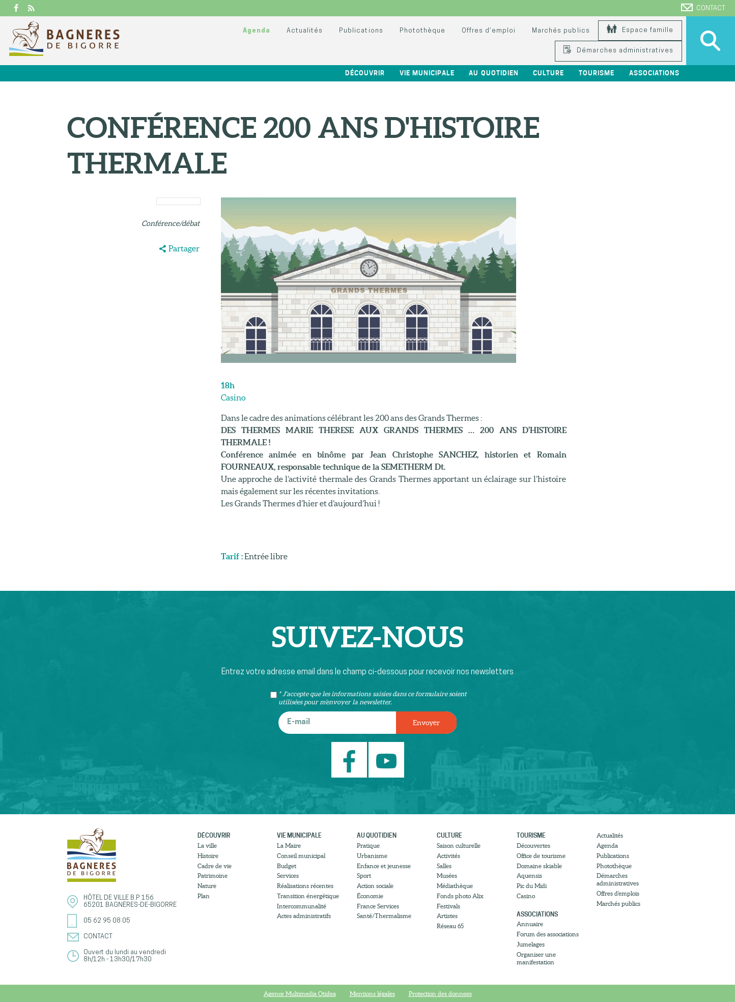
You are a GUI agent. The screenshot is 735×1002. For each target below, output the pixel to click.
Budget (286, 866)
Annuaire (530, 924)
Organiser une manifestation (536, 958)
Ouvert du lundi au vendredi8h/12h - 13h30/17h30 (124, 956)
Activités (448, 855)
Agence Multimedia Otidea (300, 993)
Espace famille (640, 30)
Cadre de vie (214, 866)
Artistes (447, 915)
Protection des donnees (440, 993)
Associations (654, 73)
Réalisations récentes (305, 885)
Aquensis (529, 875)
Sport (364, 875)
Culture (548, 73)
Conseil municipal (301, 855)
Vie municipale (427, 73)
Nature (206, 885)
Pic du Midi (532, 885)
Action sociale (375, 885)
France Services (378, 906)
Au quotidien (493, 73)
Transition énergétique (308, 896)
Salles (444, 866)
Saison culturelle (458, 845)
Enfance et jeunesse (384, 866)
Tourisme (596, 73)
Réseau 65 (450, 926)
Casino (526, 896)
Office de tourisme (541, 855)
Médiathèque (455, 885)
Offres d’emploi (489, 30)
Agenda (256, 30)
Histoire (207, 855)
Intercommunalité (301, 906)
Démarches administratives (618, 50)
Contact (703, 8)
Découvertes (533, 845)
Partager (184, 248)
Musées (447, 875)
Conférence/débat (171, 223)
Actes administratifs (304, 915)
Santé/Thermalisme (384, 915)
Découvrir (365, 73)
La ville (207, 845)
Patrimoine (212, 875)
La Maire (289, 845)
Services (288, 875)
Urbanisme (372, 855)
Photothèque (422, 30)
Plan (203, 896)
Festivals (448, 906)
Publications (361, 30)
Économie (370, 896)
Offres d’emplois (618, 893)
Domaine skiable (539, 866)
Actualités (305, 30)
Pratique (368, 845)
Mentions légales (372, 993)
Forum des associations (548, 934)
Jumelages (531, 944)
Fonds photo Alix (460, 896)
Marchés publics (560, 30)
